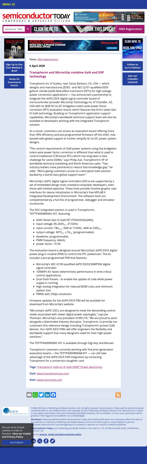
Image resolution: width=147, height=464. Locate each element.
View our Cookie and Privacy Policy (16, 435)
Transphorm (44, 367)
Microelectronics (48, 59)
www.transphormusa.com (53, 373)
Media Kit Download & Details (14, 82)
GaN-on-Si (59, 367)
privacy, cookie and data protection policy (60, 434)
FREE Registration (130, 29)
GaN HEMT (73, 367)
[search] (14, 29)
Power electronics (91, 367)
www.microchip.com (49, 380)
